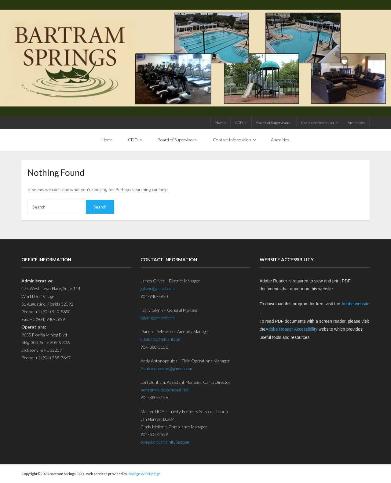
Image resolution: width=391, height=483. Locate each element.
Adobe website (355, 303)
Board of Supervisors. (273, 122)
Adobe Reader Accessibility (291, 329)
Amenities (356, 122)
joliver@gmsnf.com (158, 288)
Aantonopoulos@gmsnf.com (166, 368)
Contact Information (317, 122)
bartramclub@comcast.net (165, 389)
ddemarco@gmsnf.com (161, 339)
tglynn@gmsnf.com (158, 317)
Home (220, 122)
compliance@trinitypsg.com (165, 442)
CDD (239, 122)
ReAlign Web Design (144, 473)
